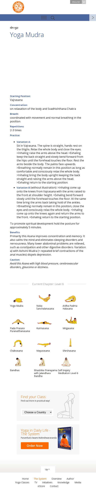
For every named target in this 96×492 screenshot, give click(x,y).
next (92, 17)
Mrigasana (71, 322)
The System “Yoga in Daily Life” (18, 6)
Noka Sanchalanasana (45, 301)
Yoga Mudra (18, 300)
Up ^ (47, 469)
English (79, 2)
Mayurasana (44, 344)
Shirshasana (71, 344)
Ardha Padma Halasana (71, 301)
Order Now (35, 446)
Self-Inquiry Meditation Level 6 (68, 366)
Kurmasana (44, 322)
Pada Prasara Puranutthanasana (20, 324)
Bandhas (18, 364)
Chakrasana (18, 344)
